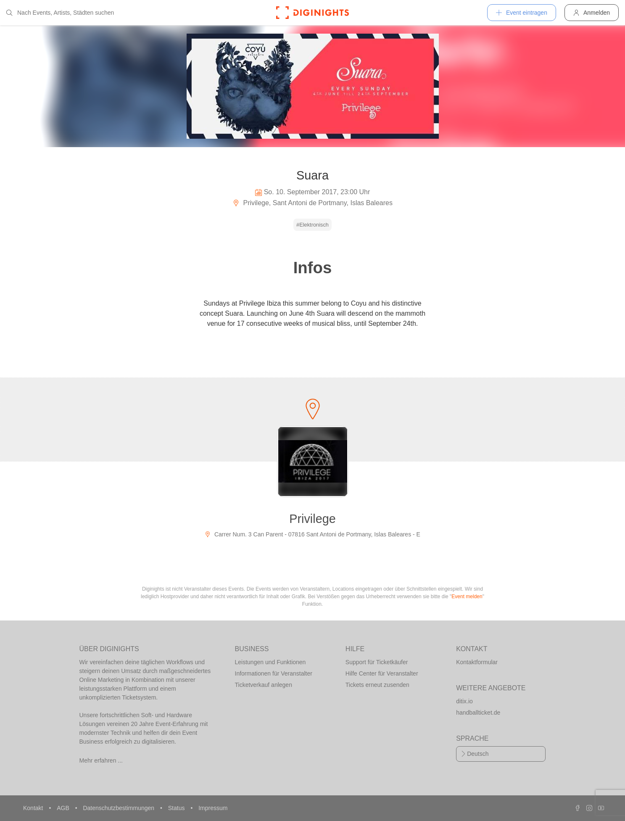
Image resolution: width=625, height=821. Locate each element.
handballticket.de (478, 712)
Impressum (212, 808)
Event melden (466, 596)
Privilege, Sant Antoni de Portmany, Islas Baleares (312, 202)
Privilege (312, 518)
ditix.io (464, 701)
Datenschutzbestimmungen (119, 808)
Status (177, 808)
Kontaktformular (477, 662)
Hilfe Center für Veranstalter (381, 673)
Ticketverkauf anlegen (263, 684)
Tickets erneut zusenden (377, 684)
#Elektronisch (312, 225)
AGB (64, 808)
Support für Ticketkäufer (376, 662)
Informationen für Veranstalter (273, 673)
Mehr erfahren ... (101, 760)
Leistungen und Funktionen (270, 662)
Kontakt (34, 808)
